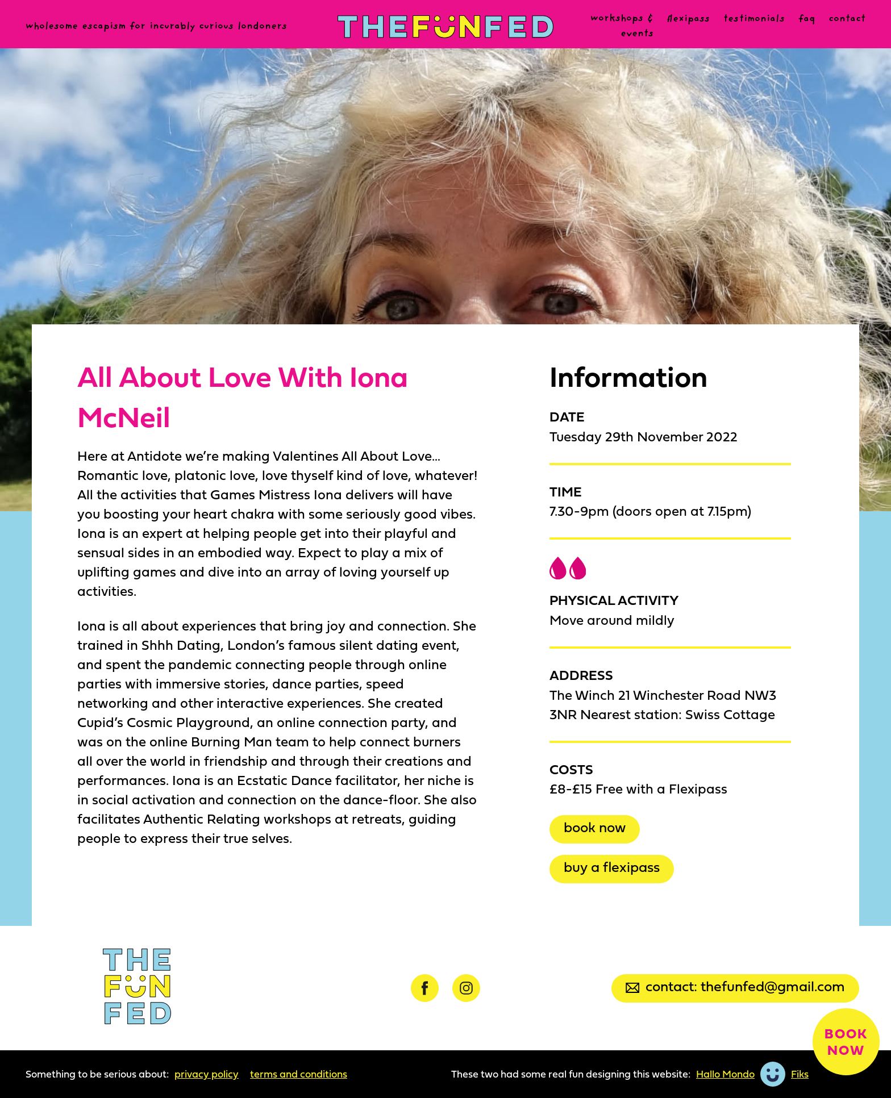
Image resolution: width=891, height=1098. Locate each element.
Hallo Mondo (725, 1074)
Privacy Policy (206, 1074)
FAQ (806, 19)
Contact (846, 19)
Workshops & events (621, 26)
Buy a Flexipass (612, 866)
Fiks (800, 1074)
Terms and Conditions (298, 1074)
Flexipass (688, 19)
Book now (595, 826)
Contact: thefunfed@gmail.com (735, 985)
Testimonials (754, 19)
